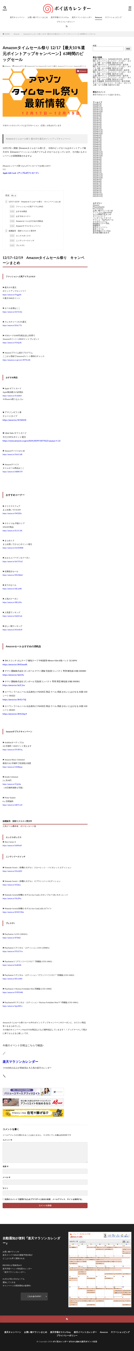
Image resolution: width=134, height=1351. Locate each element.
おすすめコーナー (20, 216)
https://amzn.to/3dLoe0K (12, 589)
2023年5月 (97, 165)
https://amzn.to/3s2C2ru (14, 685)
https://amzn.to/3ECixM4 (12, 979)
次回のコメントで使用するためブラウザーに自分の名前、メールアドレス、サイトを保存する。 (44, 1199)
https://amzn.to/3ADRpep (12, 767)
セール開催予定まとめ (102, 214)
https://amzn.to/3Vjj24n (12, 784)
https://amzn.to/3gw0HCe (12, 1006)
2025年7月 (97, 117)
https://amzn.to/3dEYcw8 (12, 805)
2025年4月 (97, 122)
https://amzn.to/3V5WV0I (14, 420)
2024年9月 (97, 135)
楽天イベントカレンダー (82, 17)
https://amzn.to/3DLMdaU (13, 575)
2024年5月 (97, 143)
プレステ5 (16, 245)
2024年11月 (98, 132)
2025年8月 (97, 115)
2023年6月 (97, 163)
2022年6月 (97, 185)
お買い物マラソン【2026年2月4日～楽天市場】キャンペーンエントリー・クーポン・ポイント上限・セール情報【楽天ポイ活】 (112, 66)
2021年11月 (98, 196)
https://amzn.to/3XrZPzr (12, 898)
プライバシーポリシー (66, 22)
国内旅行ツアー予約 (101, 223)
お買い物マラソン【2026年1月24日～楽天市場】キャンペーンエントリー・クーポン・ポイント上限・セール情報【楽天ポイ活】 (112, 72)
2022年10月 (98, 178)
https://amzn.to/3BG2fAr (12, 602)
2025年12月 (98, 108)
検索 (94, 45)
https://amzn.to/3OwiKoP (12, 630)
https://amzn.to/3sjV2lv (13, 675)
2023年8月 (97, 159)
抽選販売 (96, 225)
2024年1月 (97, 150)
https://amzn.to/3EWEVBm (13, 912)
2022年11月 (98, 176)
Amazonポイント (80, 66)
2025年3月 (97, 124)
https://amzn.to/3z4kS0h (12, 965)
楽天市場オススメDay (60, 17)
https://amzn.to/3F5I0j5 (12, 938)
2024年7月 (97, 139)
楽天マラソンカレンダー (20, 1061)
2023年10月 (98, 155)
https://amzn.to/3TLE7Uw (13, 951)
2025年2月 (97, 126)
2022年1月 (97, 192)
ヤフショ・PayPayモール (103, 220)
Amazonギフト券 (20, 66)
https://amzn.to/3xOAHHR (13, 548)
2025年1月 (97, 128)
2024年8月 (97, 137)
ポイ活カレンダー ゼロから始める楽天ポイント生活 (75, 1341)
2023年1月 (97, 172)
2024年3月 (97, 146)
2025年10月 (98, 111)
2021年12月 (98, 194)
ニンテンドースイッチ (21, 240)
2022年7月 (97, 183)
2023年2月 (97, 170)
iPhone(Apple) (98, 207)
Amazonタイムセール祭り (47, 66)
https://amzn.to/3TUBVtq (12, 750)
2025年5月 (97, 121)
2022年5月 (97, 187)
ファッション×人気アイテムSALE (26, 206)
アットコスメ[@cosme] (102, 212)
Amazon (98, 17)
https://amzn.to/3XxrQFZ (12, 871)
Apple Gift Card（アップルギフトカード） (21, 173)
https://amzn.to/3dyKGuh (12, 616)
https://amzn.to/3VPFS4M (13, 992)
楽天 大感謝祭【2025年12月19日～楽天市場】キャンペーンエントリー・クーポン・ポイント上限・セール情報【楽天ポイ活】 (112, 83)
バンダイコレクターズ (102, 218)
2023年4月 (97, 167)
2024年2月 (97, 148)
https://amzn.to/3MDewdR (15, 664)
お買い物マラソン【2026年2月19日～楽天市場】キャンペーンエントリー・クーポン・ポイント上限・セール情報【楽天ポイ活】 (112, 61)
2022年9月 (97, 179)
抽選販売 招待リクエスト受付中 (20, 231)
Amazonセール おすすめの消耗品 (26, 221)
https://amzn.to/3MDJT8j (14, 699)
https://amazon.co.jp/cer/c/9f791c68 (16, 360)
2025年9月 (97, 113)
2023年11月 (98, 154)
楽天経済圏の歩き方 (101, 232)
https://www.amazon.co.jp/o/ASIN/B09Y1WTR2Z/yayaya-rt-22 (31, 440)
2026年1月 (97, 106)
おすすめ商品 (18, 211)
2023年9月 (97, 157)
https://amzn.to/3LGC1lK (12, 531)
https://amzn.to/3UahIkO (12, 396)
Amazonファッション (65, 66)
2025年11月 (98, 110)
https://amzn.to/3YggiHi (12, 295)
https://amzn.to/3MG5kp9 (15, 714)
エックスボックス (20, 235)
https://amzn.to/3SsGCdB (12, 454)
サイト (5, 1188)
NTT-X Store (98, 209)
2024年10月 (98, 133)
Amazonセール (32, 66)
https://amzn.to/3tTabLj (12, 885)
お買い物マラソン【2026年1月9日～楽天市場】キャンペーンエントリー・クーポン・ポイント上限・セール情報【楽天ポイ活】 (112, 77)
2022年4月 (97, 189)
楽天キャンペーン (17, 17)
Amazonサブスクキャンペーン (25, 226)
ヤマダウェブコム (100, 221)
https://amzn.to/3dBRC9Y (13, 472)
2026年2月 (97, 104)
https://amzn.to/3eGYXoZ (13, 561)
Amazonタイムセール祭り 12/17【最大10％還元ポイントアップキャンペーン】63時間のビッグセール (59, 34)
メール (6, 1177)
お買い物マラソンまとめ (38, 17)
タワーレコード (99, 216)
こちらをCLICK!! (34, 1296)
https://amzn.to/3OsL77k (12, 325)
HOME (7, 34)
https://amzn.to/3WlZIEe (12, 513)
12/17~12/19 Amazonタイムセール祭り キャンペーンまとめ (33, 201)
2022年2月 (97, 190)
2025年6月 (97, 119)
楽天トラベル (98, 229)
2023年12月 (98, 152)
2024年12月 (98, 130)
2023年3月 (97, 168)
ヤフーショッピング (113, 17)
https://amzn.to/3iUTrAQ (12, 312)
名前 (6, 1166)
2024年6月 (97, 141)
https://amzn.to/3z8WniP (12, 845)
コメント (7, 1140)
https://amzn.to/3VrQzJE (12, 343)
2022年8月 (97, 181)
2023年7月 (97, 161)
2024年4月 (97, 144)
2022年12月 (98, 174)
